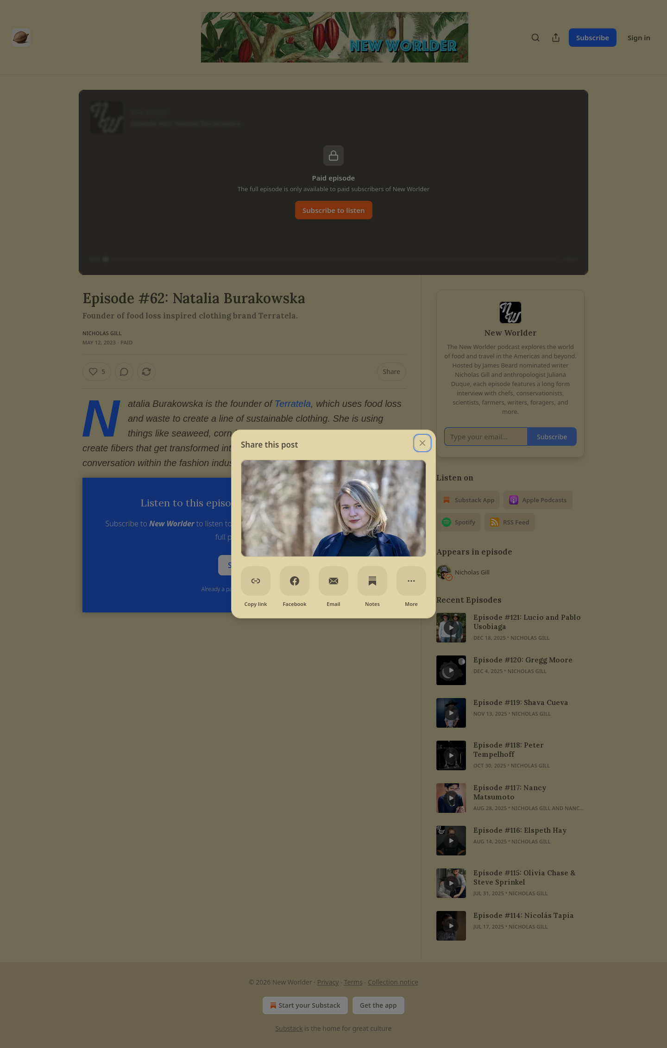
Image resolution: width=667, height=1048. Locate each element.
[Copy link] (256, 581)
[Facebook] (294, 581)
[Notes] (372, 581)
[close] (422, 443)
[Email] (333, 581)
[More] (411, 581)
